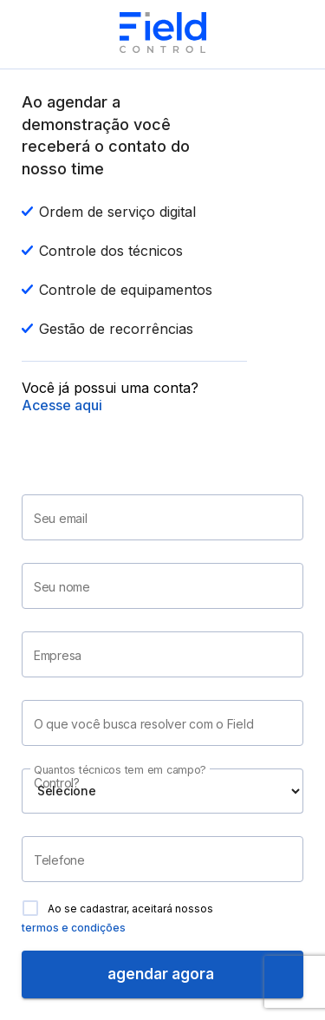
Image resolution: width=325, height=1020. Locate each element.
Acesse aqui (62, 405)
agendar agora (162, 974)
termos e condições (74, 927)
